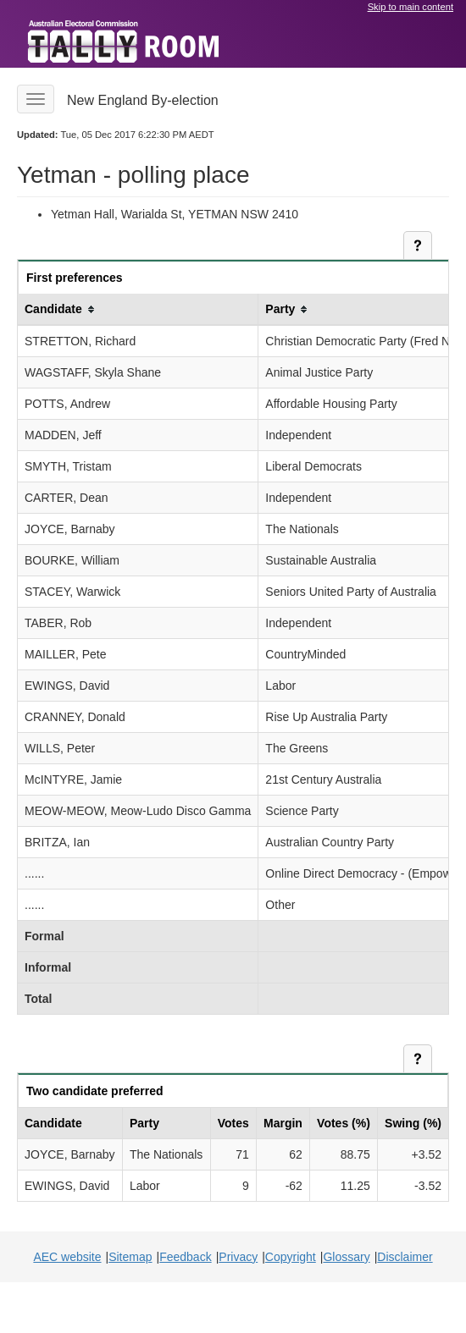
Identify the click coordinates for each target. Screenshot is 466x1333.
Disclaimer (404, 1257)
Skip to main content (410, 7)
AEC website (67, 1257)
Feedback (185, 1257)
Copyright (290, 1257)
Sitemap (130, 1257)
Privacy (238, 1257)
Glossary (346, 1257)
